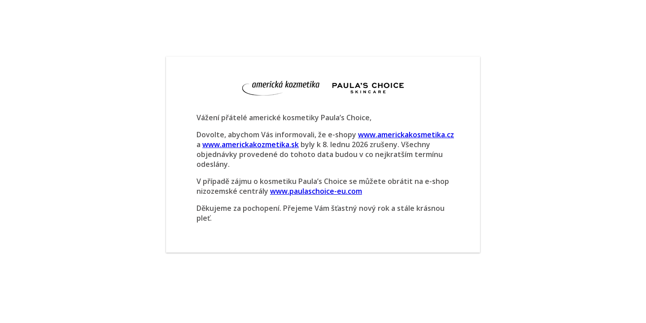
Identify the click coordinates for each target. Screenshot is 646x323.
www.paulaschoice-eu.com (316, 191)
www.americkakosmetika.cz (406, 135)
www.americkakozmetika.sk (250, 144)
